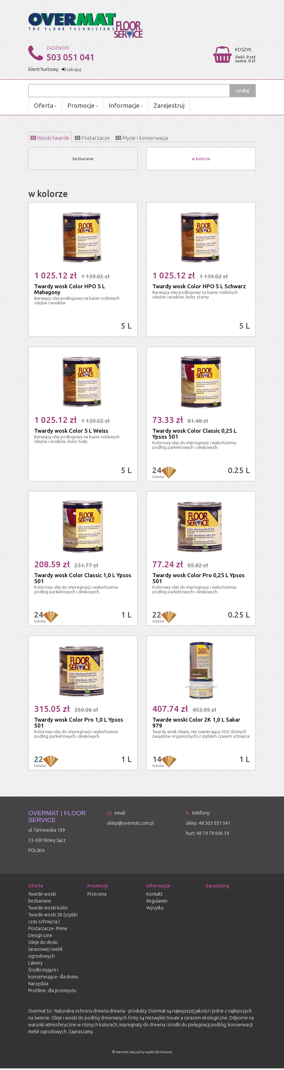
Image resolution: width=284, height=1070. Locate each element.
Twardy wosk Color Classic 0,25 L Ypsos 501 (194, 435)
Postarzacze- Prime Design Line (47, 934)
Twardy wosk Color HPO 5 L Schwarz (199, 287)
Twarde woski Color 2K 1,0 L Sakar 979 (196, 724)
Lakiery (35, 964)
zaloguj (72, 69)
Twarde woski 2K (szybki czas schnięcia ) (52, 920)
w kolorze (201, 160)
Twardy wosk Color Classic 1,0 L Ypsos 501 (82, 579)
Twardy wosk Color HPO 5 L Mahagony (69, 290)
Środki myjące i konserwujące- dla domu (53, 975)
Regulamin (156, 902)
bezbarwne (83, 160)
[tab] (54, 138)
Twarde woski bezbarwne (42, 899)
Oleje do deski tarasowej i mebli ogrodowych (45, 950)
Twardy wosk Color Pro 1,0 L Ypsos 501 (78, 724)
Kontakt (154, 895)
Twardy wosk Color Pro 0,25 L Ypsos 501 (198, 579)
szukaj (242, 90)
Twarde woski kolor (48, 909)
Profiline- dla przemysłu (52, 992)
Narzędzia (38, 985)
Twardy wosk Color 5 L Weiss (71, 432)
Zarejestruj (169, 105)
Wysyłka (155, 909)
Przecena (96, 895)
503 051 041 (70, 57)
